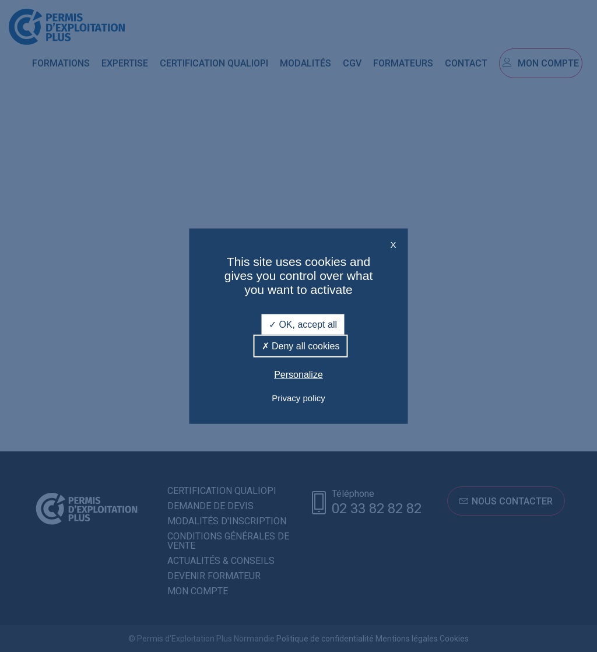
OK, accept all (303, 324)
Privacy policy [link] (298, 397)
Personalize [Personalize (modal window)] (298, 375)
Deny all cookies (301, 346)
